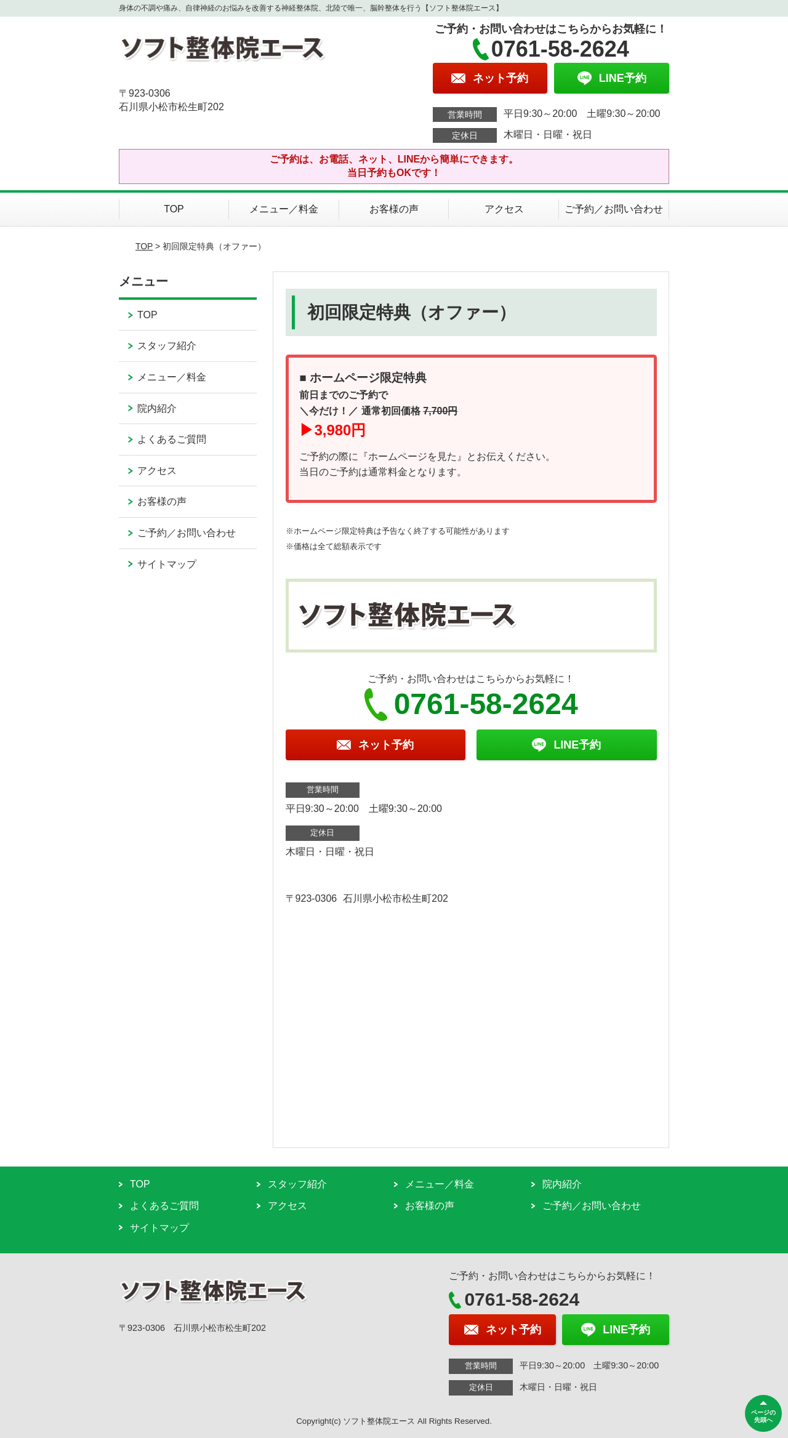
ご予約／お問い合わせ (614, 209)
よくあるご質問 (171, 439)
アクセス (504, 209)
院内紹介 (157, 408)
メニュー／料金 (283, 209)
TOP (174, 209)
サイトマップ (166, 564)
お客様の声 (394, 209)
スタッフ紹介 (166, 345)
